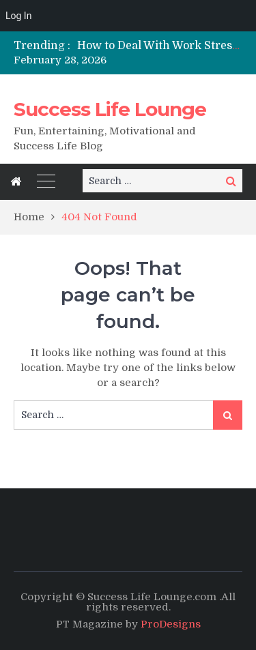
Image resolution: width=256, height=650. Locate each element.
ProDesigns (171, 624)
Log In (18, 15)
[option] (159, 45)
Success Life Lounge (110, 109)
